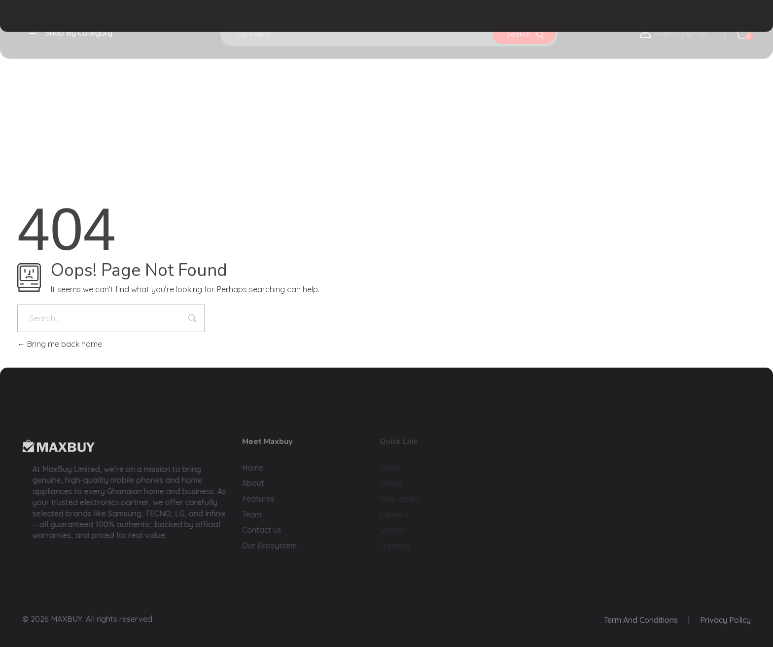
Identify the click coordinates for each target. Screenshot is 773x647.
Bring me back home (59, 344)
